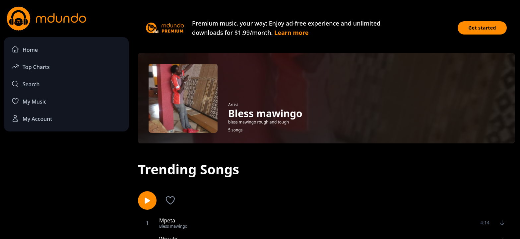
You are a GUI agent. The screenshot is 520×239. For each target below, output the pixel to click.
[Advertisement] (66, 191)
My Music (28, 101)
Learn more (291, 33)
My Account (31, 118)
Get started (482, 28)
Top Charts (30, 66)
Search (25, 84)
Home (24, 49)
